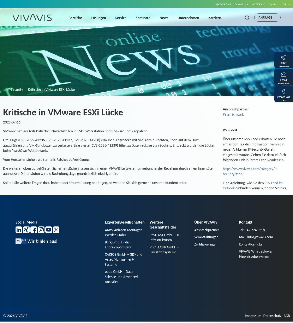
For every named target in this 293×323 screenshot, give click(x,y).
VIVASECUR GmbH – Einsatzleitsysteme (165, 250)
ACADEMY (256, 4)
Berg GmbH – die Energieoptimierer (118, 245)
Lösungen (99, 18)
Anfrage (265, 17)
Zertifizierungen (206, 244)
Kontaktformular (251, 244)
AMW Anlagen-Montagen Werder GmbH (124, 232)
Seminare (144, 18)
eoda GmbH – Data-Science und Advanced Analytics (122, 277)
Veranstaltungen (206, 237)
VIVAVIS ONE (220, 4)
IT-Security (15, 89)
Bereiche (76, 18)
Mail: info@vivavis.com (256, 237)
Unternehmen (189, 18)
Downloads (239, 4)
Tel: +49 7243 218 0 (253, 230)
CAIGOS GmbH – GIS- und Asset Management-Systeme (124, 260)
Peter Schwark (233, 114)
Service (121, 18)
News (165, 18)
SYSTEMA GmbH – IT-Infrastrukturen (165, 237)
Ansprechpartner (207, 230)
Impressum (252, 317)
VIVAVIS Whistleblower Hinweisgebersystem (256, 254)
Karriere (272, 4)
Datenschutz (272, 317)
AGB (286, 317)
